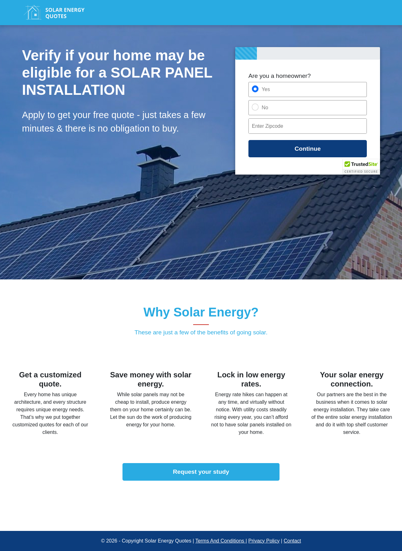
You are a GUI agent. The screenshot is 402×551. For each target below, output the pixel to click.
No (265, 107)
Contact (292, 540)
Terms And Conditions (220, 540)
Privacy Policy (264, 540)
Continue (308, 148)
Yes (266, 89)
